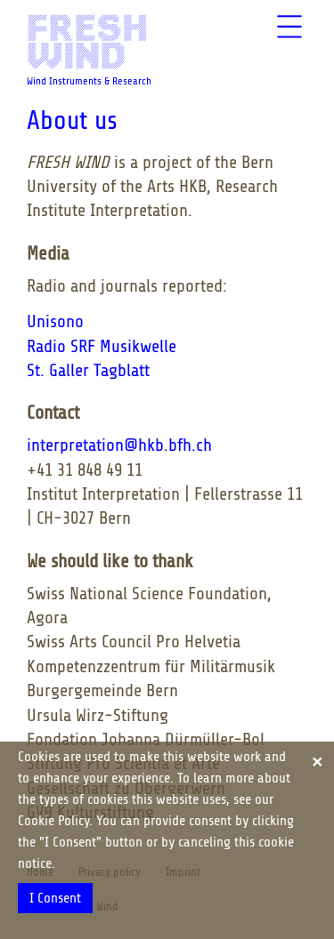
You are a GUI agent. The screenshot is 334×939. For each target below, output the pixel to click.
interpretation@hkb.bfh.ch (119, 445)
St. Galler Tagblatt (88, 370)
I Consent (55, 898)
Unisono (55, 321)
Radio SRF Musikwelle (101, 346)
